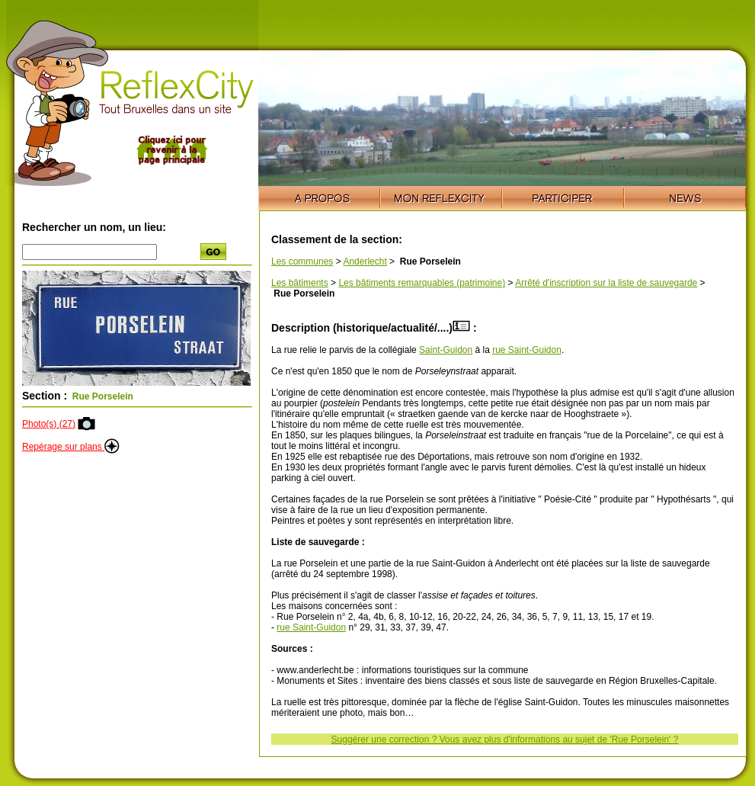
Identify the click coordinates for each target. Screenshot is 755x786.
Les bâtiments (299, 283)
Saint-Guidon (445, 350)
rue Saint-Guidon (526, 350)
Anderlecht (364, 261)
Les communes (302, 261)
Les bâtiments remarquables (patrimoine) (421, 283)
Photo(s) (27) (48, 424)
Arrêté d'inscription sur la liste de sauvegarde (606, 283)
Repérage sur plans (71, 446)
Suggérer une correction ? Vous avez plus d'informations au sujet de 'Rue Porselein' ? (505, 739)
